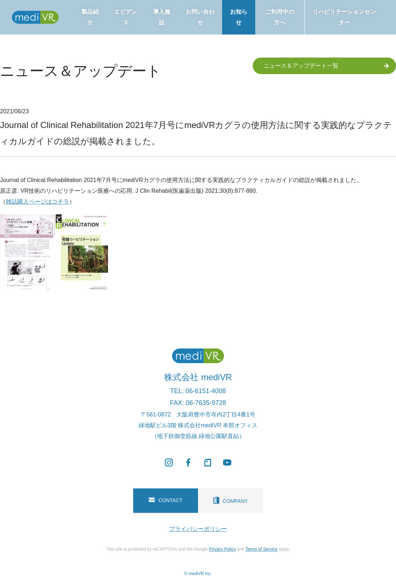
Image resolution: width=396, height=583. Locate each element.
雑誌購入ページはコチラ (37, 202)
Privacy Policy (222, 549)
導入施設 (161, 17)
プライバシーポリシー (198, 529)
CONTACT (166, 500)
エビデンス (125, 17)
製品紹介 (90, 17)
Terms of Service (261, 549)
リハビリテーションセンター (344, 17)
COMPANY (230, 500)
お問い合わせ (200, 17)
